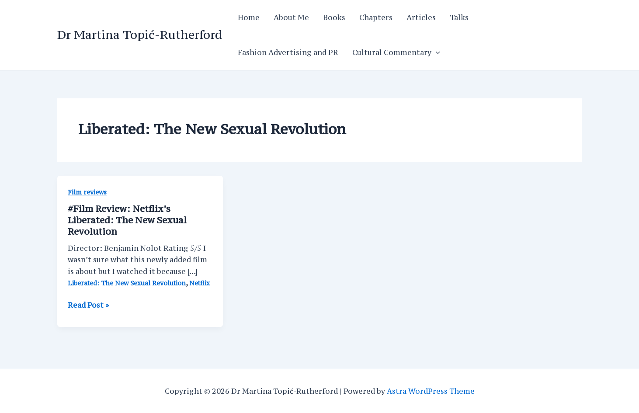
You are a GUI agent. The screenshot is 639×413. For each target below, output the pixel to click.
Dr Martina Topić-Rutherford (139, 34)
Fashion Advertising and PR (288, 52)
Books (334, 17)
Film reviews (87, 192)
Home (249, 17)
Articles (421, 17)
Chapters (375, 17)
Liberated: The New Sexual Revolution (127, 283)
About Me (291, 17)
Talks (459, 17)
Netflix (199, 283)
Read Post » (88, 305)
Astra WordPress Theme (431, 391)
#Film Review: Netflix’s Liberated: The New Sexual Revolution (127, 220)
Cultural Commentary (396, 52)
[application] (435, 52)
